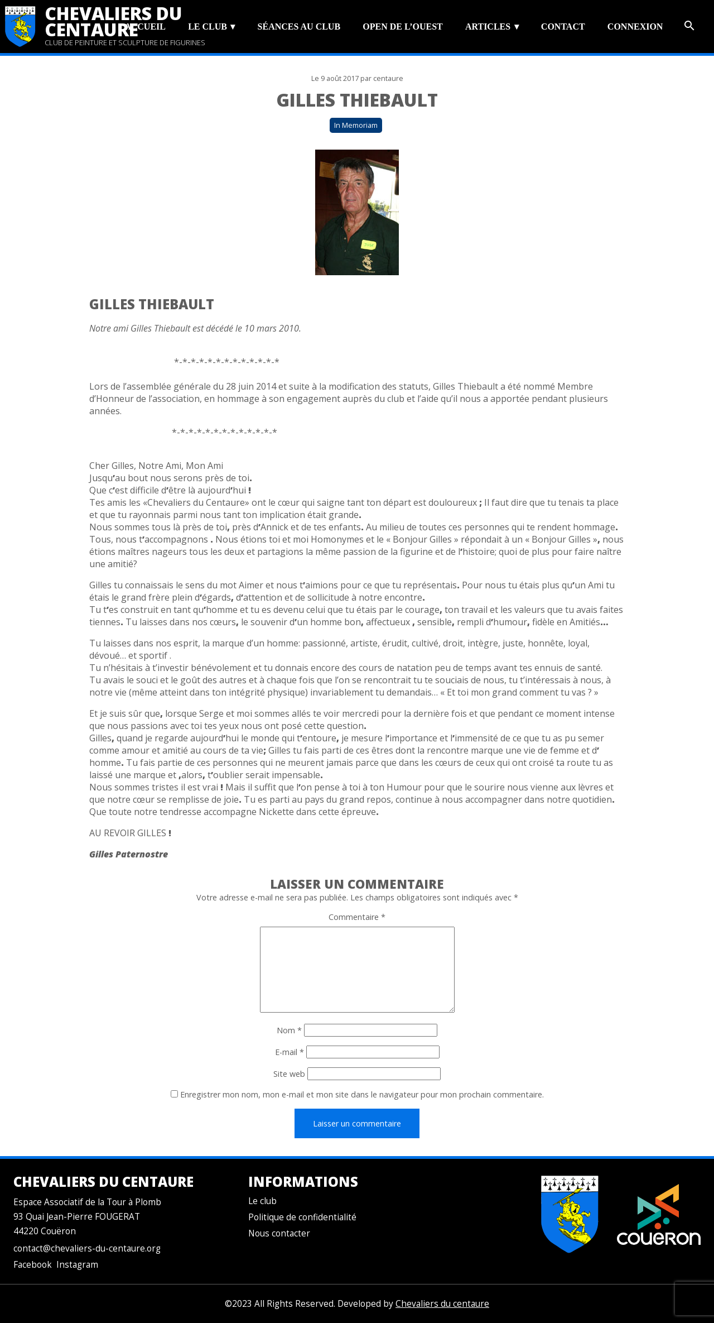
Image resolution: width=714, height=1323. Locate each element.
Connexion (635, 26)
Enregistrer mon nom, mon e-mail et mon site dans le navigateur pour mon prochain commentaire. (362, 1094)
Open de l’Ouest (402, 26)
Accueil (145, 26)
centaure (388, 78)
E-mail (289, 1052)
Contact (563, 26)
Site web (289, 1073)
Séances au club (299, 26)
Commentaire (357, 917)
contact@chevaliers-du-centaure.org (87, 1248)
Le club (207, 26)
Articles (487, 26)
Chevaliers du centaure (113, 21)
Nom (289, 1030)
